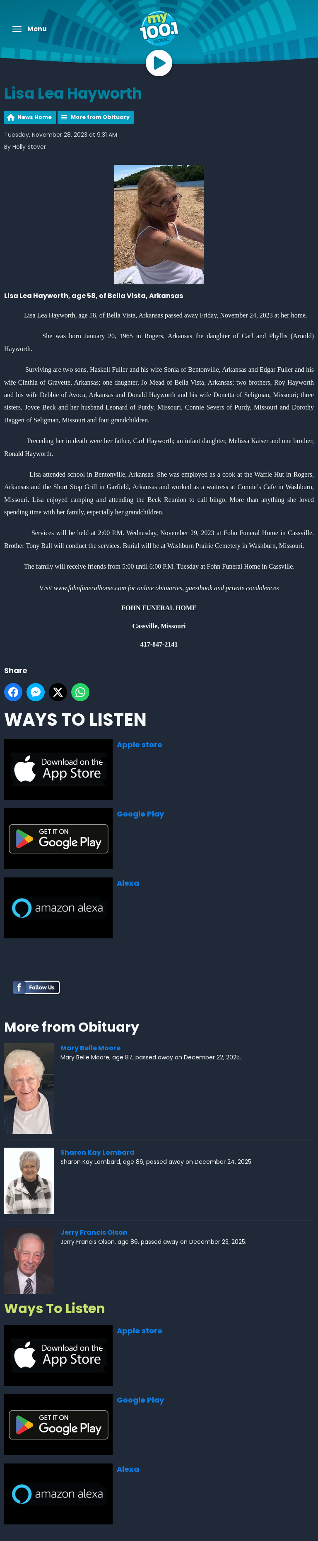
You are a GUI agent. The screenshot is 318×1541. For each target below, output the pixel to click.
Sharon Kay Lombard (97, 1152)
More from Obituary (100, 117)
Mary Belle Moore (90, 1048)
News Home (34, 117)
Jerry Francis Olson (94, 1232)
